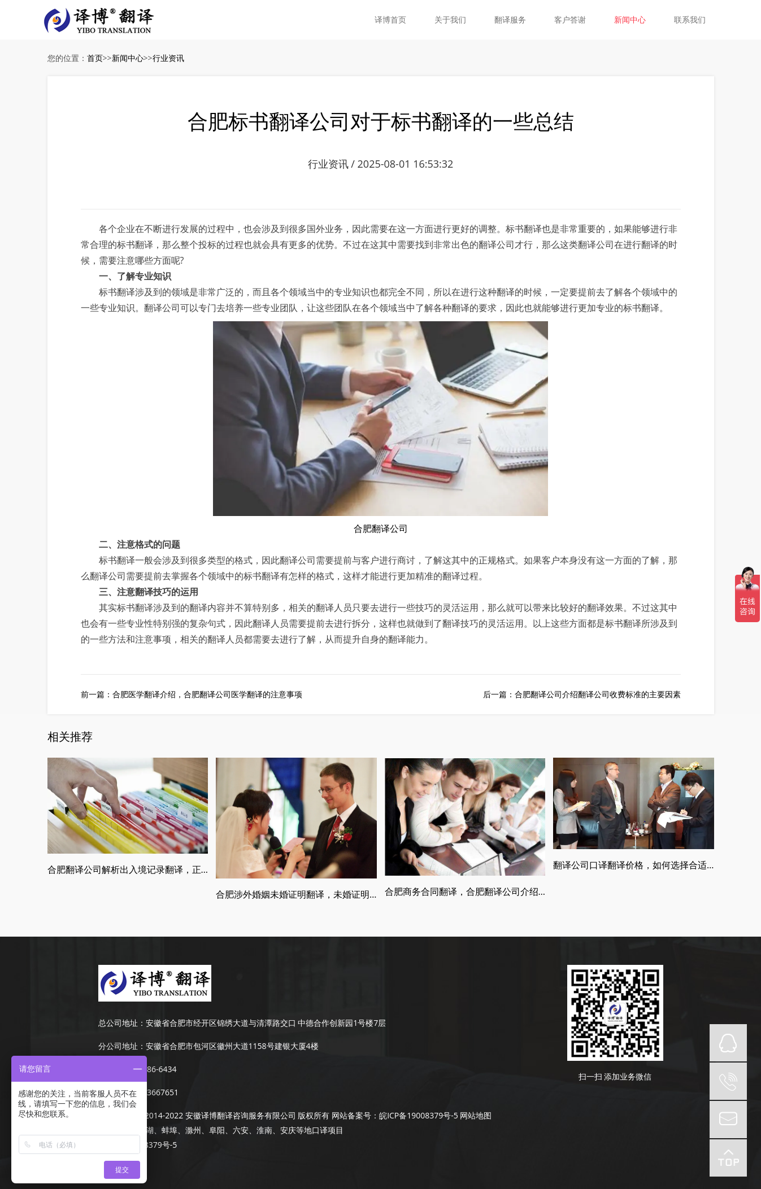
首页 (95, 58)
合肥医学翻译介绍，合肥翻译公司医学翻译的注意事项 (207, 694)
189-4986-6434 (149, 1069)
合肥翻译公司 (381, 528)
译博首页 (390, 19)
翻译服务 (510, 19)
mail (728, 1119)
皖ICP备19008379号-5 (418, 1115)
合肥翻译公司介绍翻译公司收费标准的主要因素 (598, 694)
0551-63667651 (150, 1092)
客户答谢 (570, 19)
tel (728, 1081)
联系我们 (690, 19)
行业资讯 (168, 58)
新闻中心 (630, 19)
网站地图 (476, 1115)
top (728, 1158)
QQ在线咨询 (728, 1042)
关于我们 (450, 19)
